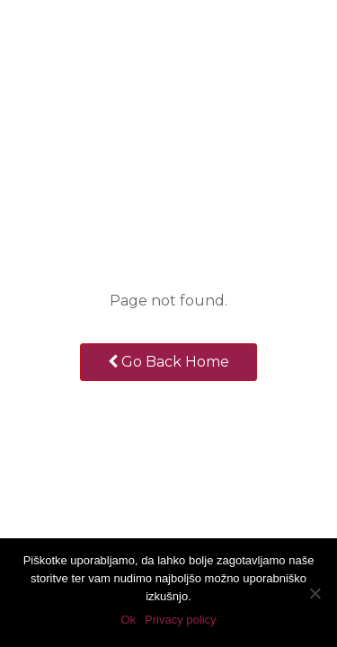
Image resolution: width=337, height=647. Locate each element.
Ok (128, 619)
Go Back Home (168, 361)
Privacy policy (180, 619)
